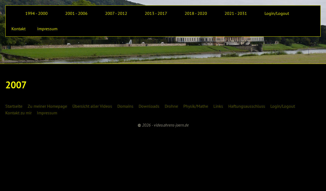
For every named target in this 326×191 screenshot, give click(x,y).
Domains (125, 106)
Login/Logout (282, 106)
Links (218, 106)
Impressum (47, 112)
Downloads (149, 106)
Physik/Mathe (195, 106)
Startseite (13, 106)
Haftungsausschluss (246, 106)
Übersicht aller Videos (92, 106)
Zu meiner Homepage (47, 106)
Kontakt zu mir (18, 112)
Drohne (171, 106)
